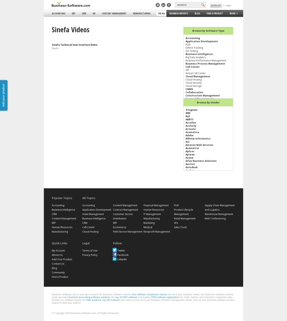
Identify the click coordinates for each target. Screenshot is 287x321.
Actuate (191, 129)
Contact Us (58, 263)
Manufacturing (141, 13)
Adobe (190, 135)
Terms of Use (89, 250)
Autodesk (192, 167)
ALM (188, 44)
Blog (197, 13)
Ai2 (187, 141)
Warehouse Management (219, 214)
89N (188, 113)
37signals (192, 110)
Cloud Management (198, 76)
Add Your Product (62, 259)
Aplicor (190, 151)
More (232, 14)
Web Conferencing (215, 218)
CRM (84, 13)
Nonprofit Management (157, 231)
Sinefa (55, 48)
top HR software (111, 300)
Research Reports (178, 13)
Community (58, 272)
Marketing (149, 223)
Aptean (190, 154)
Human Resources (62, 227)
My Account (58, 250)
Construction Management (203, 95)
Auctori (190, 164)
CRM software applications (165, 297)
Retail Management (185, 218)
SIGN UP (216, 5)
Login (228, 5)
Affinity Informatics (198, 138)
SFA (176, 223)
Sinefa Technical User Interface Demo (74, 45)
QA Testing (192, 51)
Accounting (58, 13)
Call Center (193, 67)
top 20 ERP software (126, 297)
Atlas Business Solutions (201, 161)
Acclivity (191, 126)
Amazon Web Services (199, 145)
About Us (57, 255)
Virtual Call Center (196, 73)
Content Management (114, 13)
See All (161, 14)
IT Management (152, 214)
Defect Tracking (194, 47)
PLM (176, 205)
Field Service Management (127, 231)
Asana (189, 157)
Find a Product (214, 13)
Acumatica (192, 132)
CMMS (189, 89)
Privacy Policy (89, 255)
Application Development (202, 41)
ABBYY (190, 119)
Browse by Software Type (208, 30)
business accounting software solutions (89, 297)
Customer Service (123, 214)
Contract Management (125, 209)
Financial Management (156, 205)
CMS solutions (93, 300)
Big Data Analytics (196, 57)
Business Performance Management (206, 60)
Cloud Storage (194, 86)
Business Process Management (205, 63)
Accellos (191, 122)
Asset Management (93, 214)
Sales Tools (180, 227)
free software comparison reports (149, 294)
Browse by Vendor (208, 102)
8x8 (188, 116)
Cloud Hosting (194, 79)
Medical (148, 227)
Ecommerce (119, 227)
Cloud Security (194, 82)
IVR (187, 70)
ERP (73, 13)
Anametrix (192, 148)
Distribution (119, 218)
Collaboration (194, 92)
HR (94, 13)
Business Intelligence (199, 54)
